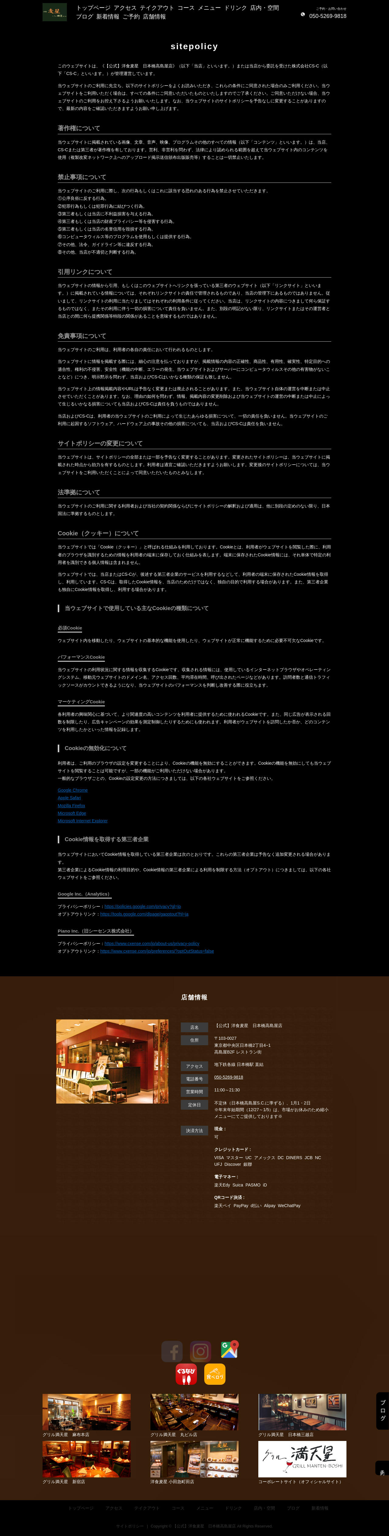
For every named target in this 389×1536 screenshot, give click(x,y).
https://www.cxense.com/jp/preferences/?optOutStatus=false (157, 951)
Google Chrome (73, 790)
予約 (382, 1468)
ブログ (84, 16)
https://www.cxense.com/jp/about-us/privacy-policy (152, 943)
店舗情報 (154, 16)
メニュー (209, 8)
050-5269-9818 (228, 1077)
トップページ (93, 8)
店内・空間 (264, 8)
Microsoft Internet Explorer (83, 820)
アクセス (125, 8)
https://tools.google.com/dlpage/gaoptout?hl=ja (144, 914)
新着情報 (107, 16)
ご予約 (131, 16)
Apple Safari (69, 797)
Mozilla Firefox (71, 805)
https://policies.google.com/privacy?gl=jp (143, 906)
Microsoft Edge (72, 813)
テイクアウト (157, 8)
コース (186, 8)
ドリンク (235, 8)
